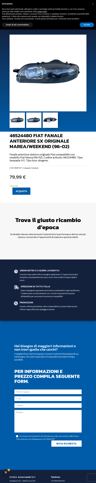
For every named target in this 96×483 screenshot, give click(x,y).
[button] (93, 4)
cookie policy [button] (42, 12)
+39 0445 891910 (58, 481)
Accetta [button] (87, 25)
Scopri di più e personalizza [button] (17, 25)
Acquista (21, 191)
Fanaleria (35, 168)
